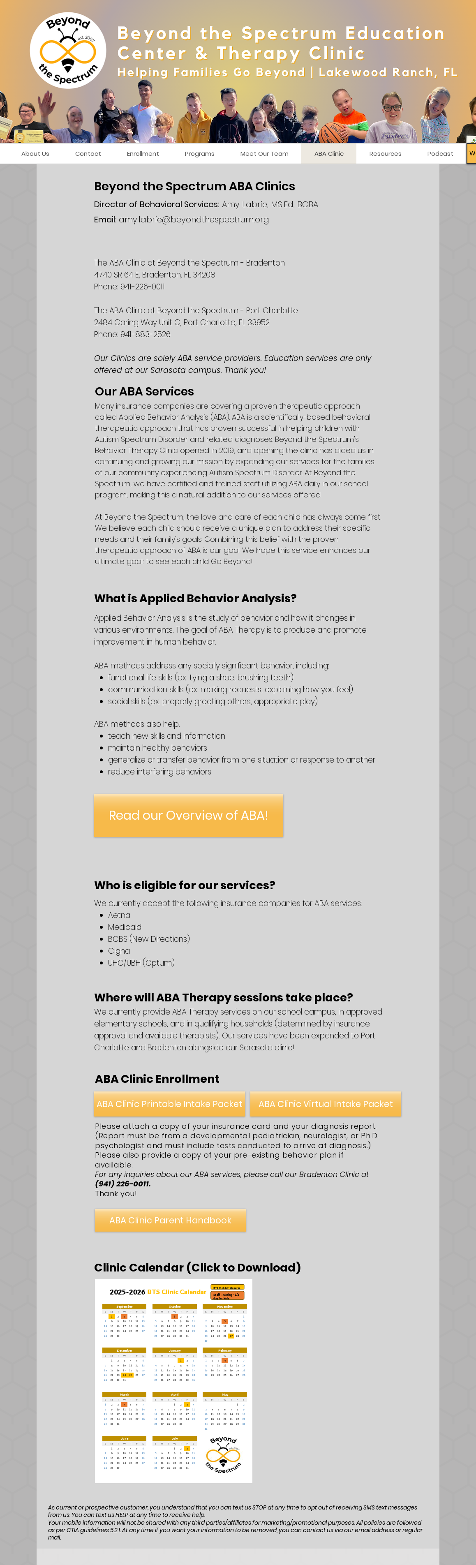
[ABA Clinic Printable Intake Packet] (169, 1104)
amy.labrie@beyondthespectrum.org (194, 219)
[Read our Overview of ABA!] (188, 815)
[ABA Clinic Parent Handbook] (170, 1220)
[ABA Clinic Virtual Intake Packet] (325, 1104)
